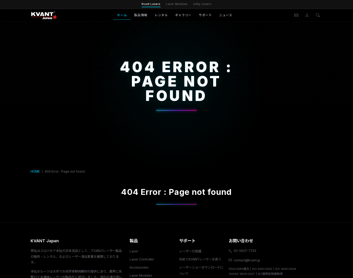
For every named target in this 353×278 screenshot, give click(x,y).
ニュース (225, 15)
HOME (35, 171)
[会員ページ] (307, 15)
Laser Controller (142, 259)
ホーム (122, 15)
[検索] (317, 15)
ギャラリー (183, 15)
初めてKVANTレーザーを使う (200, 259)
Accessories (139, 267)
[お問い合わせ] (296, 15)
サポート (205, 15)
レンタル (161, 15)
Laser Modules (177, 4)
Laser (134, 251)
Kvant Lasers (151, 4)
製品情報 (140, 15)
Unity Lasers (202, 4)
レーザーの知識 (190, 251)
